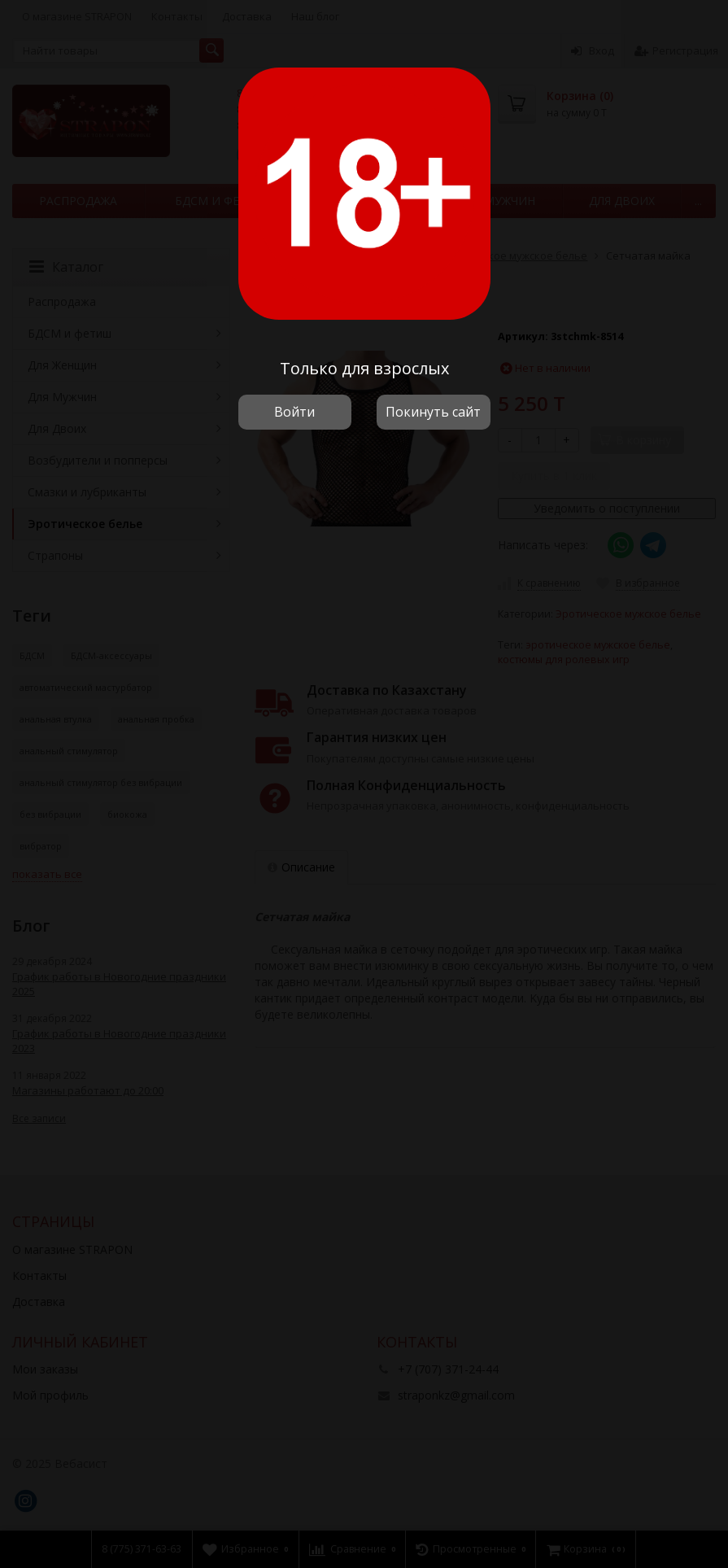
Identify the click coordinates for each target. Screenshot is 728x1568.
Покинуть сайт (433, 412)
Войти (294, 412)
